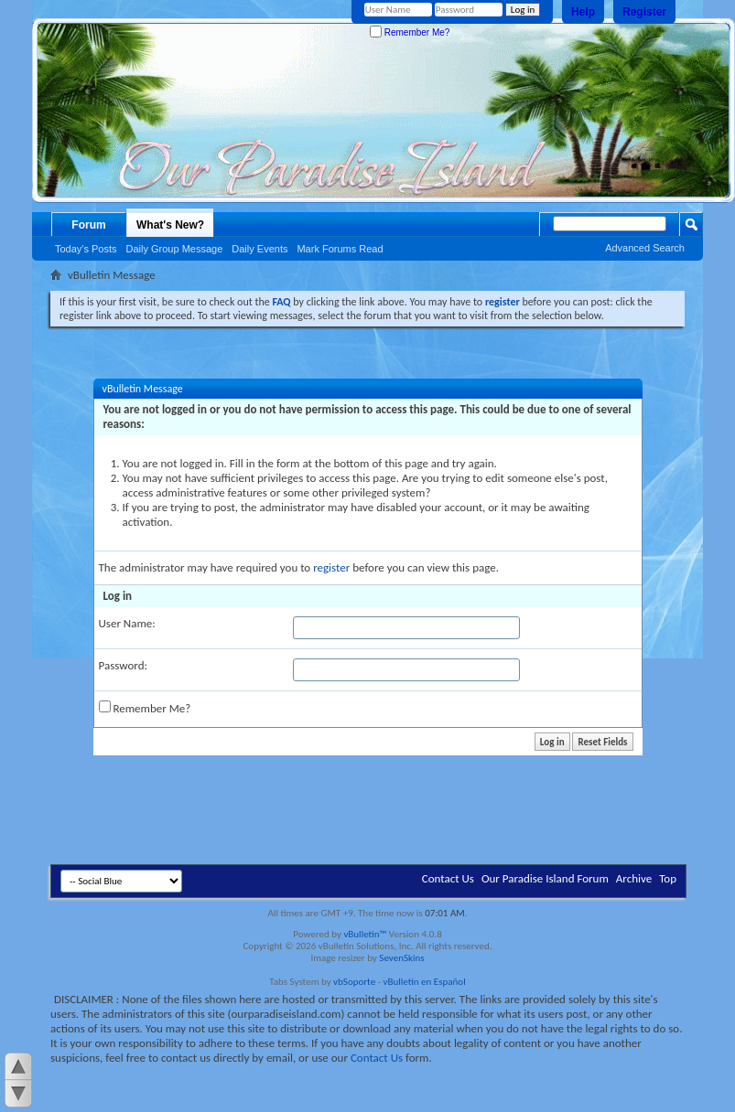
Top (667, 878)
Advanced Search (645, 247)
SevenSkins (401, 958)
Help (583, 11)
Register (644, 11)
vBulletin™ (364, 934)
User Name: (127, 623)
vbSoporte (354, 982)
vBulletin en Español (425, 982)
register (331, 567)
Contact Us (448, 878)
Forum (88, 225)
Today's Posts (86, 248)
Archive (634, 878)
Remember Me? (409, 32)
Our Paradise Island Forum (545, 878)
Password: (123, 665)
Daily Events (259, 248)
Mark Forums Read (340, 248)
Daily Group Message (174, 248)
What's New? (170, 225)
